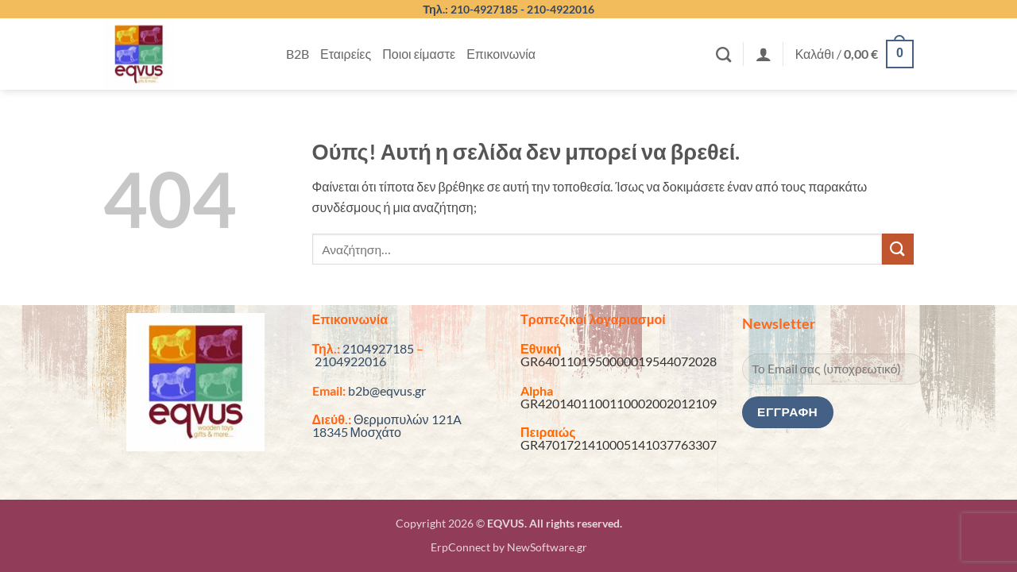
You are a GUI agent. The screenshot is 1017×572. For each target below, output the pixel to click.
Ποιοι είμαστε (418, 53)
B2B (297, 53)
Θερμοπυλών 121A (408, 419)
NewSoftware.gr (547, 547)
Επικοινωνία (501, 53)
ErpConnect (460, 547)
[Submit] (898, 249)
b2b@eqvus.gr (387, 390)
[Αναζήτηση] (723, 54)
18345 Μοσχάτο (356, 431)
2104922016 (350, 361)
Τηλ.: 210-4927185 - (475, 9)
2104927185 (378, 348)
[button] (763, 54)
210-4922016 (560, 9)
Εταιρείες (345, 53)
